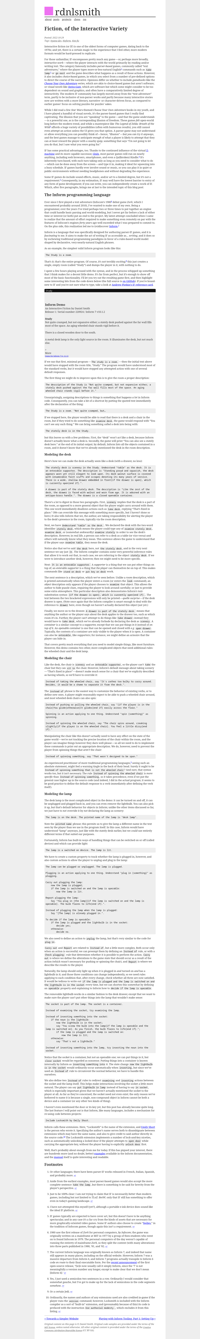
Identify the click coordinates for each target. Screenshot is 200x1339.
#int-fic (75, 40)
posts (56, 19)
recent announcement (124, 1262)
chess (77, 19)
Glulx (96, 153)
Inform (113, 226)
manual (58, 1157)
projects (66, 19)
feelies (147, 1223)
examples (99, 1153)
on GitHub (129, 281)
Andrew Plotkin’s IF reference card (132, 284)
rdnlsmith (78, 11)
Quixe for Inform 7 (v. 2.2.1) (56, 356)
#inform (67, 40)
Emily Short (148, 1127)
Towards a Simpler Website (63, 1318)
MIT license (49, 1327)
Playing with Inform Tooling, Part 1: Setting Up (126, 1318)
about (48, 19)
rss (84, 19)
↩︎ (75, 1175)
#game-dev (56, 40)
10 (64, 1137)
